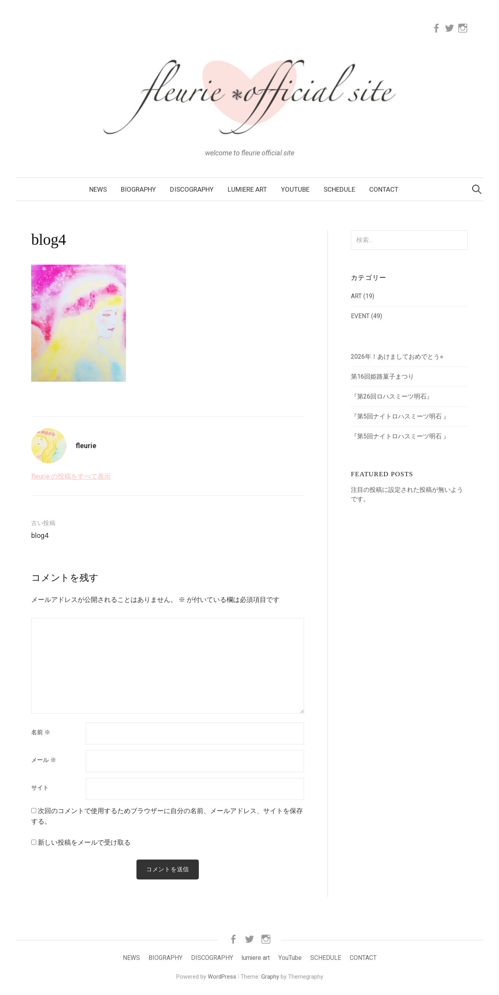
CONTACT (383, 189)
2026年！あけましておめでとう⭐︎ (397, 356)
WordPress (222, 976)
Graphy (270, 976)
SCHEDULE (339, 189)
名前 (40, 732)
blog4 (39, 535)
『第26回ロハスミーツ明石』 (392, 396)
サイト (40, 788)
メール (43, 760)
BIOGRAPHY (138, 189)
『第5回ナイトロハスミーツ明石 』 (400, 416)
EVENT (360, 316)
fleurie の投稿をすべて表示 (71, 476)
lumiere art (247, 189)
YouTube (295, 189)
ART (356, 296)
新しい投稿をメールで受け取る (84, 842)
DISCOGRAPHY (192, 189)
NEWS (98, 189)
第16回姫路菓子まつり (382, 376)
